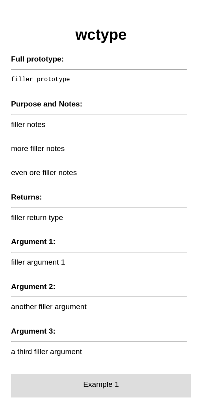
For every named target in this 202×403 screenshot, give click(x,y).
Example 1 (101, 384)
